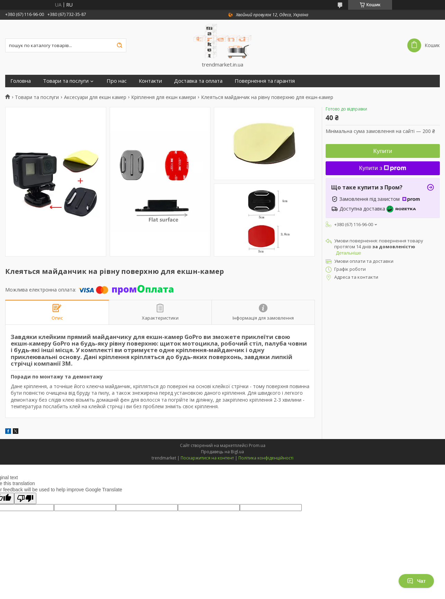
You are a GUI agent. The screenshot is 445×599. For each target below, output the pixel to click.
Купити (382, 151)
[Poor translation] (25, 498)
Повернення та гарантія (265, 80)
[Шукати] (119, 45)
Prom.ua (257, 445)
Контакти (150, 80)
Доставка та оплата (198, 80)
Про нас (117, 80)
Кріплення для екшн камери (163, 97)
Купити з (383, 168)
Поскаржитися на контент (207, 458)
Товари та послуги (66, 80)
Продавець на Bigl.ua (222, 452)
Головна (20, 80)
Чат (416, 581)
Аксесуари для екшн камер (95, 97)
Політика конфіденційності (265, 458)
